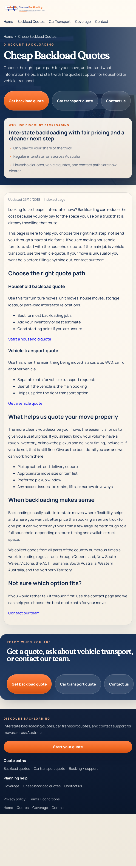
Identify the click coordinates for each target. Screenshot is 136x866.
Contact (101, 21)
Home (8, 21)
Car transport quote (75, 100)
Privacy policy (15, 799)
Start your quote (68, 746)
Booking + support (83, 768)
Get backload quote (26, 100)
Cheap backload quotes (42, 786)
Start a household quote (29, 339)
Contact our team (24, 613)
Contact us (116, 100)
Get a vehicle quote (25, 403)
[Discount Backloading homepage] (26, 8)
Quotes (23, 807)
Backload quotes (17, 768)
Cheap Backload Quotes (37, 36)
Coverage (83, 21)
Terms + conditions (44, 799)
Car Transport (60, 21)
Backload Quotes (31, 21)
